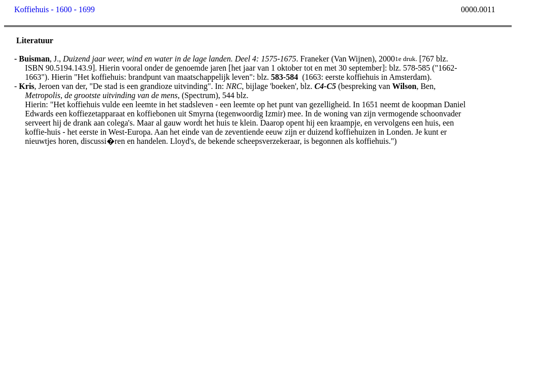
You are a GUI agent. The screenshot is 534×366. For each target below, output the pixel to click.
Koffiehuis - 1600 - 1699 (54, 9)
